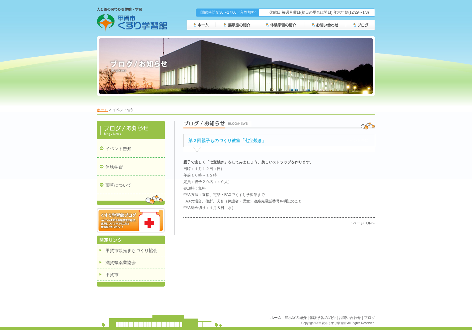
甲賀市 (111, 274)
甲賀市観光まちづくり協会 (131, 250)
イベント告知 (118, 148)
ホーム (201, 25)
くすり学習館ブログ (131, 220)
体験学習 (114, 166)
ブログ (360, 25)
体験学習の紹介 (281, 25)
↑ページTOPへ (363, 223)
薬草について (118, 185)
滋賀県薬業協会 (120, 262)
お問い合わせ (325, 25)
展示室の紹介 (237, 25)
